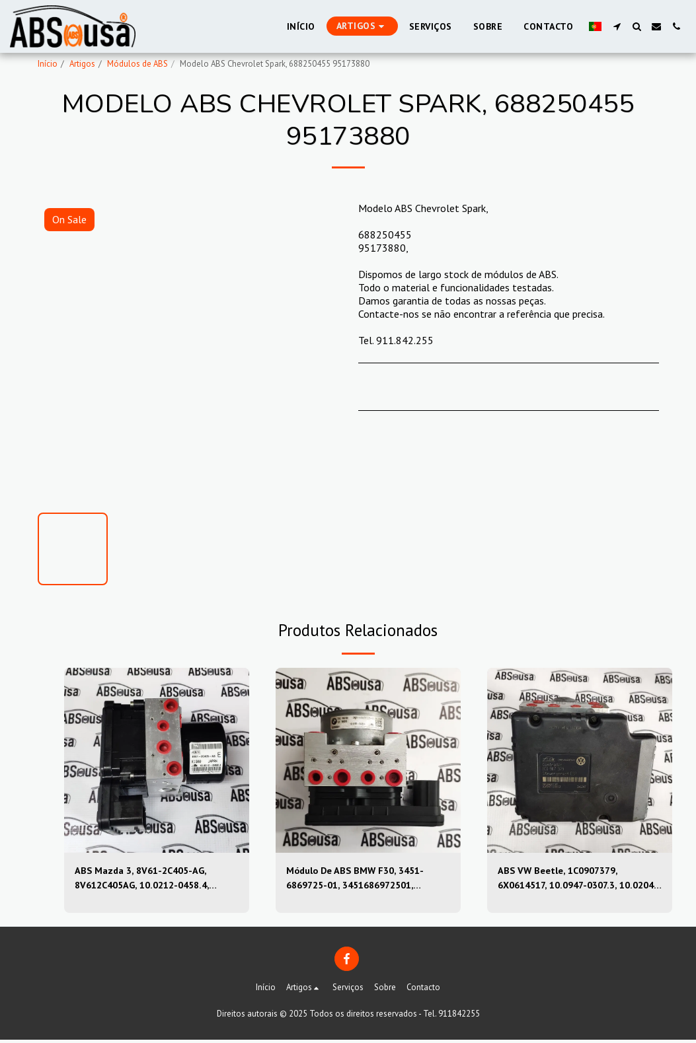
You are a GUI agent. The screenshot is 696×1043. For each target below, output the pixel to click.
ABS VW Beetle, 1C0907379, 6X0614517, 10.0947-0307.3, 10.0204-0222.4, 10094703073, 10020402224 (571, 880)
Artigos (82, 63)
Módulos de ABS (137, 63)
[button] (616, 26)
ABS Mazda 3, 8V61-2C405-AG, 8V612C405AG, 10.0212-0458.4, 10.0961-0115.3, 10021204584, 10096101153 (149, 880)
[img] (156, 760)
